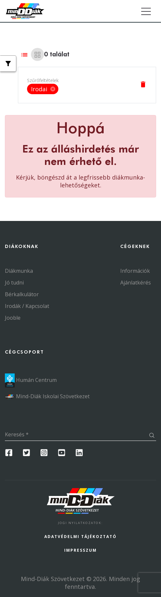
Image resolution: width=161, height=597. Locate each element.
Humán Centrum (31, 380)
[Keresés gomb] (151, 435)
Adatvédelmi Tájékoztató (80, 536)
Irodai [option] (42, 89)
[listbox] (43, 88)
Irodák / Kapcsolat (27, 306)
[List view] (24, 54)
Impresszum (80, 550)
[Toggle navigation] (146, 12)
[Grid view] (37, 54)
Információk (135, 270)
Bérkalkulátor (22, 294)
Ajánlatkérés (135, 282)
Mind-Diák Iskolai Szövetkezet (47, 396)
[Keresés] (76, 434)
